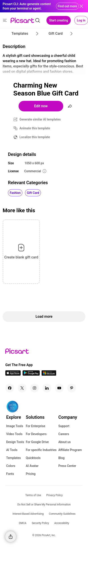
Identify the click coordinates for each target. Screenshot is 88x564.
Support (63, 426)
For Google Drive (37, 442)
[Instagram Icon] (34, 388)
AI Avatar (32, 466)
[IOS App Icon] (13, 374)
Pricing (31, 474)
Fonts (10, 474)
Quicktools (33, 458)
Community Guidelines (62, 513)
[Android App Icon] (31, 374)
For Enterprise (35, 426)
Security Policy (40, 523)
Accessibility (61, 523)
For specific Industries (41, 450)
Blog (61, 458)
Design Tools (15, 442)
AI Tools (11, 450)
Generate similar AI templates (40, 119)
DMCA (22, 523)
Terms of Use (33, 495)
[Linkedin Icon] (46, 388)
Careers (63, 434)
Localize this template (34, 137)
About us (64, 442)
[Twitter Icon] (22, 388)
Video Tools (14, 434)
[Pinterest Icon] (71, 388)
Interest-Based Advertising (28, 513)
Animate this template (34, 128)
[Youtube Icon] (59, 388)
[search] (37, 20)
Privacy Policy (54, 495)
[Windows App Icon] (49, 374)
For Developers (36, 434)
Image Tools (14, 426)
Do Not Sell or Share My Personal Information (44, 504)
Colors (10, 466)
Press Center (67, 466)
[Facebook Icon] (9, 388)
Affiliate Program (70, 450)
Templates (13, 458)
